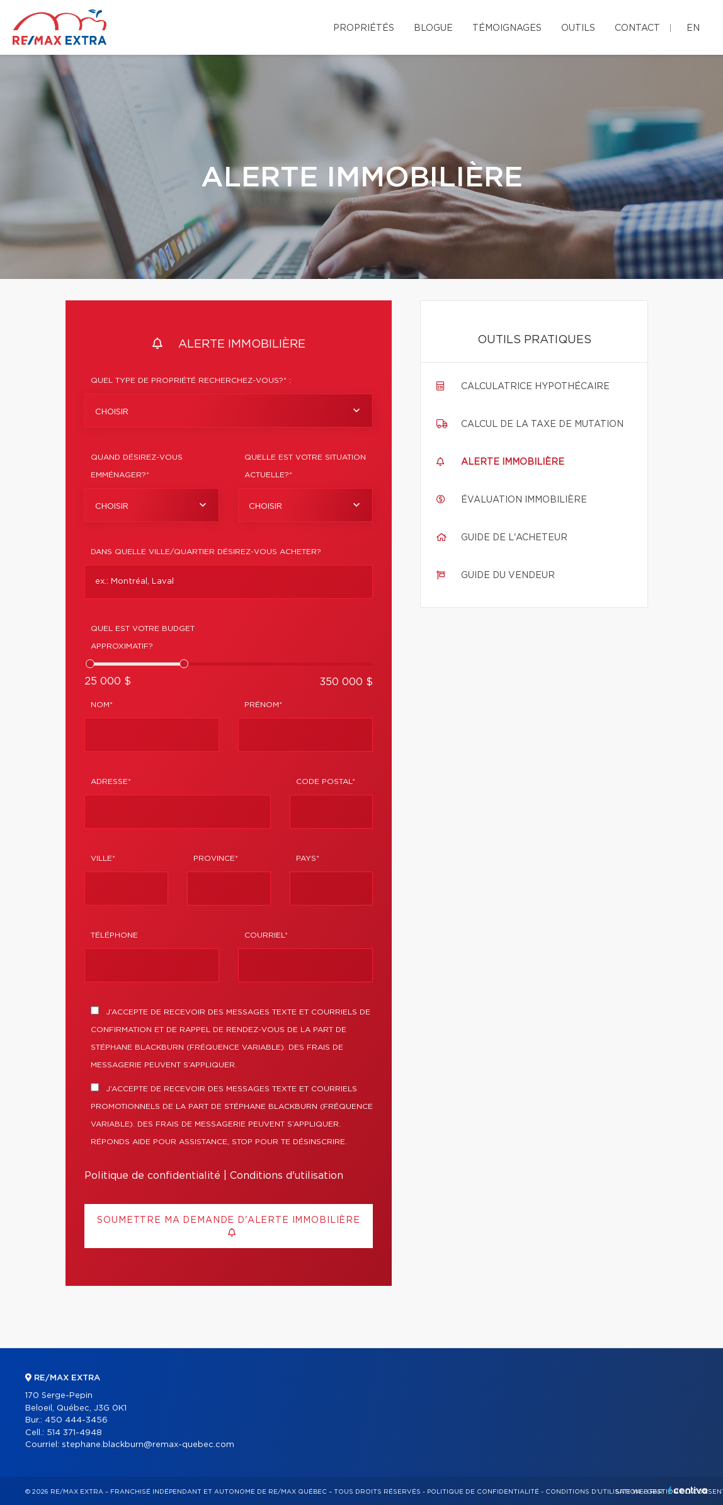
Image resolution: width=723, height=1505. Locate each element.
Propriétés (363, 28)
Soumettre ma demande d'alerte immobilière (228, 1226)
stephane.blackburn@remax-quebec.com (148, 1445)
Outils (578, 28)
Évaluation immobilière (524, 500)
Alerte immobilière (512, 462)
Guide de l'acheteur (514, 537)
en (693, 28)
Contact (637, 28)
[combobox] (228, 411)
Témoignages (507, 28)
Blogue (433, 28)
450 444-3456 (76, 1420)
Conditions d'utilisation (286, 1176)
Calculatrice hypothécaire (535, 386)
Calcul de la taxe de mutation (542, 424)
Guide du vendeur (508, 575)
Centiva (688, 1490)
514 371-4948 (74, 1433)
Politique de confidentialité (152, 1176)
